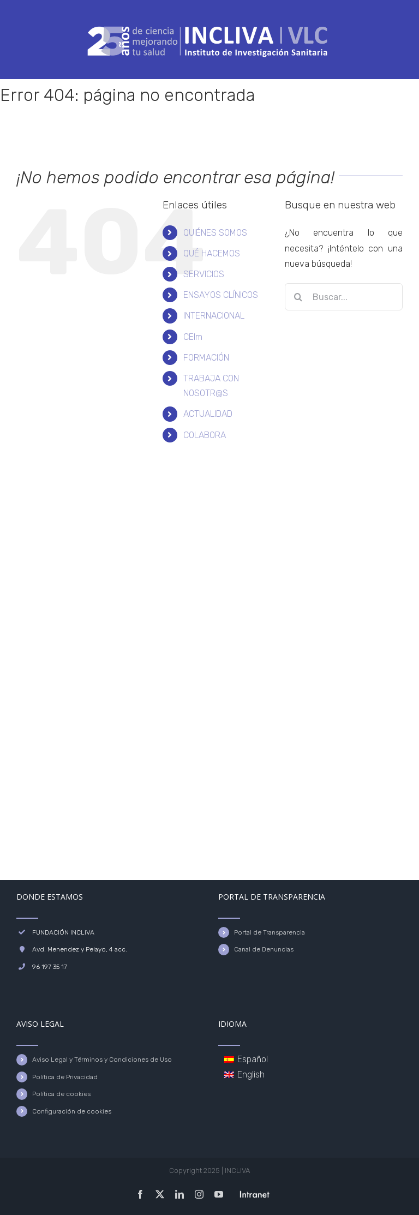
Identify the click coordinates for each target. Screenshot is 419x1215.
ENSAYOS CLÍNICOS (220, 295)
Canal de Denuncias (264, 949)
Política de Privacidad (65, 1077)
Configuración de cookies (71, 1111)
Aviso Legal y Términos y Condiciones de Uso (102, 1059)
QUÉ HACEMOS (211, 253)
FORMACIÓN (206, 357)
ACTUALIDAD (207, 414)
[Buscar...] (344, 296)
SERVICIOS (203, 274)
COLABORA (204, 435)
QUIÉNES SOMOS (215, 233)
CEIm (192, 337)
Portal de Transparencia (269, 932)
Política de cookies (61, 1094)
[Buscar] (298, 296)
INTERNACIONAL (213, 315)
